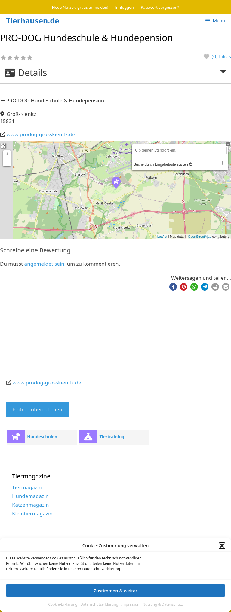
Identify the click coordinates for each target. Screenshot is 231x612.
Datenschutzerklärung (99, 604)
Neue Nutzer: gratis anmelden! (80, 7)
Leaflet (162, 236)
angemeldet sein (44, 263)
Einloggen (125, 7)
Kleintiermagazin (32, 513)
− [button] (7, 162)
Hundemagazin (30, 496)
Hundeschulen (42, 436)
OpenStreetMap (199, 236)
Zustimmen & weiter (115, 591)
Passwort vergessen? (160, 7)
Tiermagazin (27, 487)
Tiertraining (111, 436)
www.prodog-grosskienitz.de (41, 134)
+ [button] (7, 154)
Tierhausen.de (32, 20)
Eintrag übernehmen (37, 409)
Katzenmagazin (30, 504)
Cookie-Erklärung (62, 604)
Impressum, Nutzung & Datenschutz (152, 604)
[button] (222, 546)
